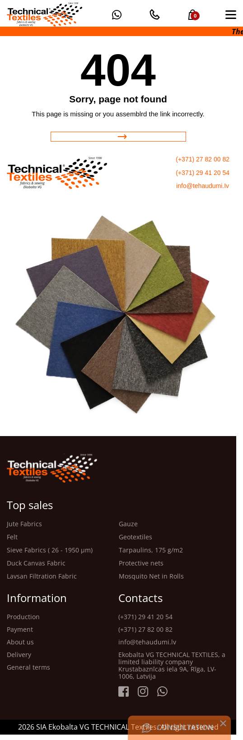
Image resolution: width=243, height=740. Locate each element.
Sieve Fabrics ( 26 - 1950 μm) (50, 550)
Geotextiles (135, 537)
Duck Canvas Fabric (36, 563)
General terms (28, 667)
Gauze (128, 524)
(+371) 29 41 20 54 (202, 172)
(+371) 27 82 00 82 (202, 159)
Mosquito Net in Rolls (151, 576)
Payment (20, 629)
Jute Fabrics (24, 524)
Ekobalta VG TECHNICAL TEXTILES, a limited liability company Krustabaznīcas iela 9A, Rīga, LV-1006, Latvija (171, 665)
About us (20, 642)
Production (23, 616)
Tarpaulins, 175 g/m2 (151, 550)
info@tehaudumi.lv (147, 642)
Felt (12, 537)
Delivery (19, 654)
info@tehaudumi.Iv (202, 185)
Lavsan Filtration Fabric (42, 576)
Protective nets (141, 563)
